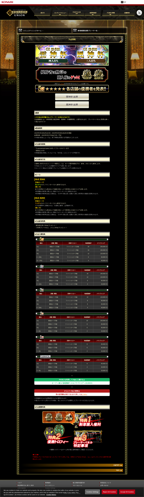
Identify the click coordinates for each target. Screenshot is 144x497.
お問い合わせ (104, 485)
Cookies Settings (50, 488)
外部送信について (105, 482)
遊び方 (43, 13)
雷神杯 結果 (72, 97)
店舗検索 (127, 13)
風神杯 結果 (72, 104)
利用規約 (48, 482)
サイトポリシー (50, 485)
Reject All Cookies (109, 493)
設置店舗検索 (22, 488)
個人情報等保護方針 (79, 482)
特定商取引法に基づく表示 (26, 485)
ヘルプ (20, 482)
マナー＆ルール (77, 485)
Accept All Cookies (127, 493)
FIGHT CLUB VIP (77, 12)
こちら (62, 84)
